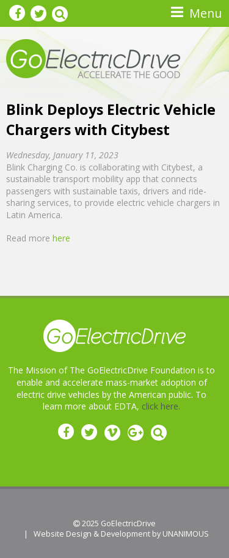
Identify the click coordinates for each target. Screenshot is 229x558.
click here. (161, 406)
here (61, 238)
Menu (205, 13)
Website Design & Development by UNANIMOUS (121, 534)
